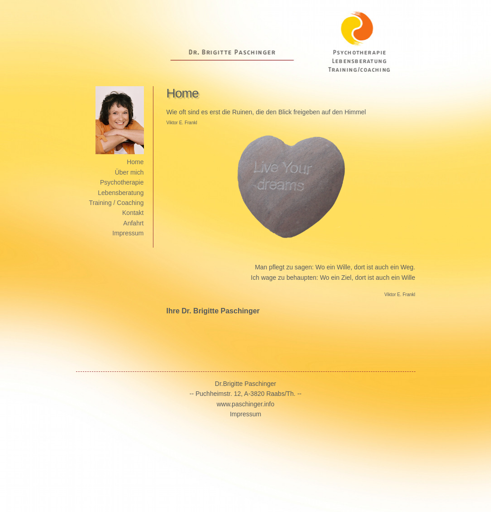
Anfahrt (133, 223)
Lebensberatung (120, 192)
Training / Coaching (116, 202)
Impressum (127, 233)
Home (135, 162)
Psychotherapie (122, 182)
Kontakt (132, 212)
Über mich (129, 172)
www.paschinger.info (246, 404)
